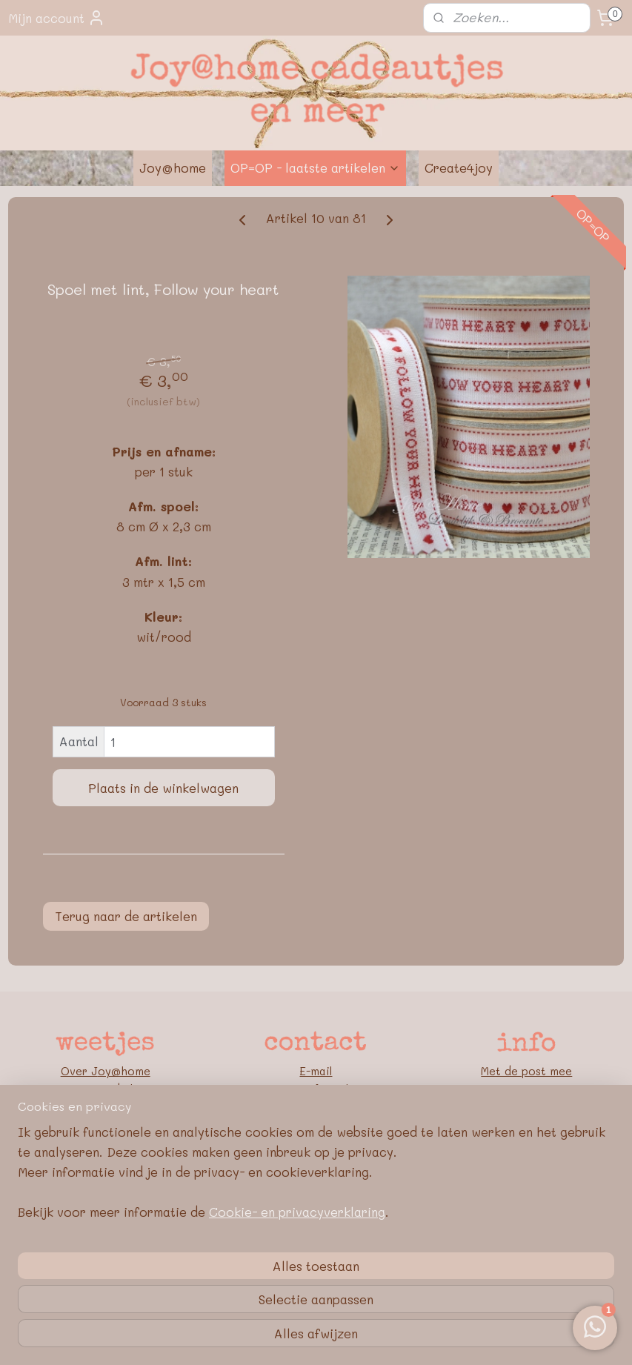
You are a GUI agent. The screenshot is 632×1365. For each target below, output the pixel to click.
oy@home (124, 1070)
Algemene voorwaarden (526, 1124)
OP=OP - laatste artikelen (315, 167)
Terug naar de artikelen (126, 916)
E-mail (315, 1070)
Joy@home (172, 167)
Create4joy (459, 167)
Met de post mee (526, 1070)
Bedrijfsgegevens (526, 1106)
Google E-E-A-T (526, 1159)
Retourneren (526, 1088)
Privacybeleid (526, 1142)
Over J (79, 1070)
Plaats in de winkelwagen (163, 788)
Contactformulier (316, 1088)
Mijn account (56, 18)
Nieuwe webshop (105, 1088)
